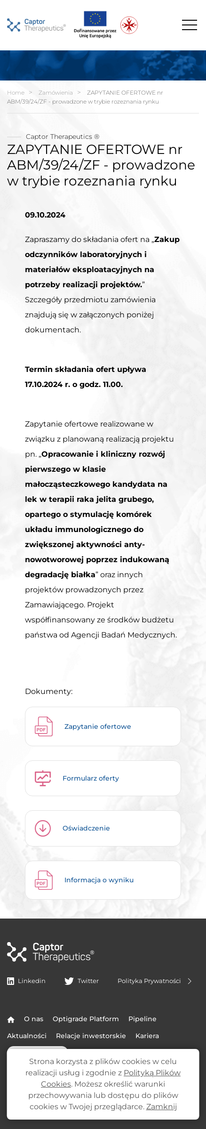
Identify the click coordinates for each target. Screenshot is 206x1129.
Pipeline (142, 1019)
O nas (33, 1019)
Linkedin (26, 980)
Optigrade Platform (86, 1019)
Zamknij (161, 1106)
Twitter (81, 980)
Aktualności (27, 1036)
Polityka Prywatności (156, 981)
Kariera (147, 1036)
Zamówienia (56, 92)
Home (15, 92)
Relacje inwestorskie (91, 1036)
